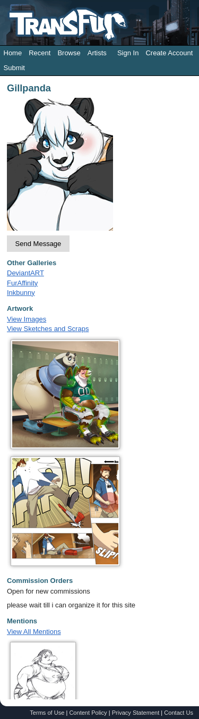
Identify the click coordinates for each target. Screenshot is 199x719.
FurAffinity (22, 283)
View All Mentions (34, 632)
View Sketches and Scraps (48, 329)
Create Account (169, 53)
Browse (68, 53)
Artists (97, 53)
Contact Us (178, 712)
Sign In (128, 53)
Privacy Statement (136, 712)
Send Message (38, 244)
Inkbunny (21, 293)
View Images (26, 319)
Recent (39, 53)
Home (13, 53)
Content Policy (88, 712)
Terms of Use (47, 712)
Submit (14, 68)
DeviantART (25, 273)
